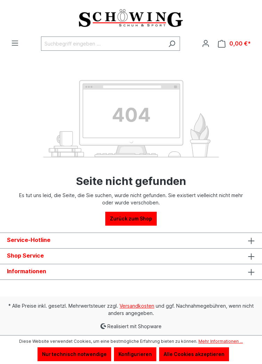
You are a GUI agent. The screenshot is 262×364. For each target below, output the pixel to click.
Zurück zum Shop (131, 218)
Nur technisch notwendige (74, 354)
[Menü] (15, 43)
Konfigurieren (135, 354)
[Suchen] (172, 44)
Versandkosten (137, 306)
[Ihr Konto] (206, 43)
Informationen (26, 271)
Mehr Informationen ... (220, 341)
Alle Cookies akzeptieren (194, 354)
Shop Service (25, 255)
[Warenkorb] (234, 43)
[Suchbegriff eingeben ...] (102, 44)
